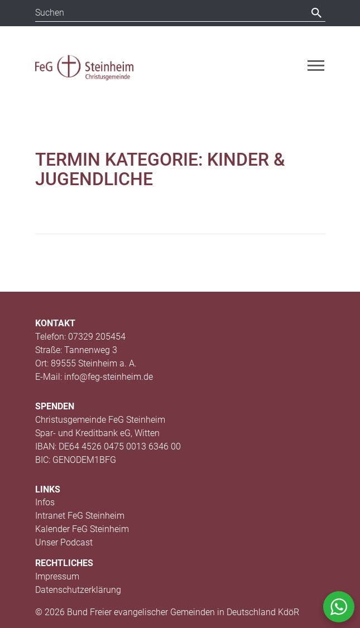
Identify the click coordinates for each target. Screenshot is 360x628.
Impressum (57, 576)
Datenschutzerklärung (78, 589)
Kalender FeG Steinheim (82, 529)
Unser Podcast (64, 542)
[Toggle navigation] (316, 65)
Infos (45, 502)
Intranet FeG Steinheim (79, 515)
